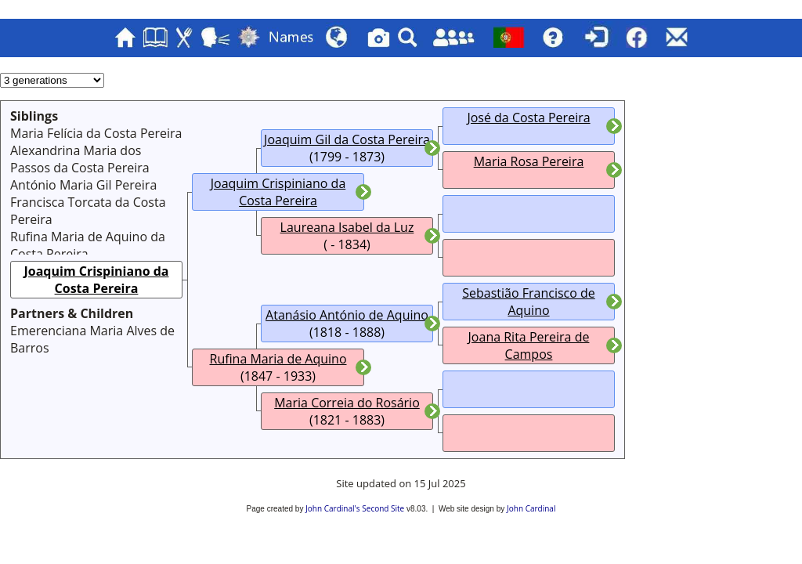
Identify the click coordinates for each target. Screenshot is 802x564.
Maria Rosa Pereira (529, 161)
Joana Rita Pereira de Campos (529, 345)
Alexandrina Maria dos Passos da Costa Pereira (80, 159)
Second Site (383, 508)
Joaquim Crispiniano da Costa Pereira (96, 279)
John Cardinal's (332, 508)
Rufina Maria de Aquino (278, 358)
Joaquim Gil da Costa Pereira (347, 139)
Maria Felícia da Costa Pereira (96, 133)
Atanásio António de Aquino (347, 315)
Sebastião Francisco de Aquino (528, 301)
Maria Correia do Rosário (347, 402)
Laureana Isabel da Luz (347, 227)
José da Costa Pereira (528, 117)
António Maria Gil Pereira (83, 184)
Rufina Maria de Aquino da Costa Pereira (87, 245)
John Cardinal (531, 508)
